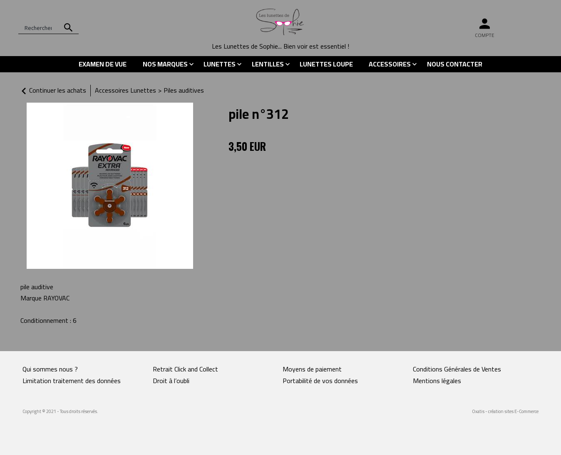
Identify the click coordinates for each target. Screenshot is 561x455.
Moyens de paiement (312, 369)
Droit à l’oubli (171, 380)
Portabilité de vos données (320, 380)
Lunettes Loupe (326, 64)
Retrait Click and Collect (185, 369)
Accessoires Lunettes (125, 90)
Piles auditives (184, 90)
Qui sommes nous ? (50, 369)
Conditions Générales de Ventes (457, 369)
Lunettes (220, 64)
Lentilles (268, 64)
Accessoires (390, 64)
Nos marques (165, 64)
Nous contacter (454, 64)
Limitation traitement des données (71, 380)
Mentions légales (437, 380)
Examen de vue (103, 64)
